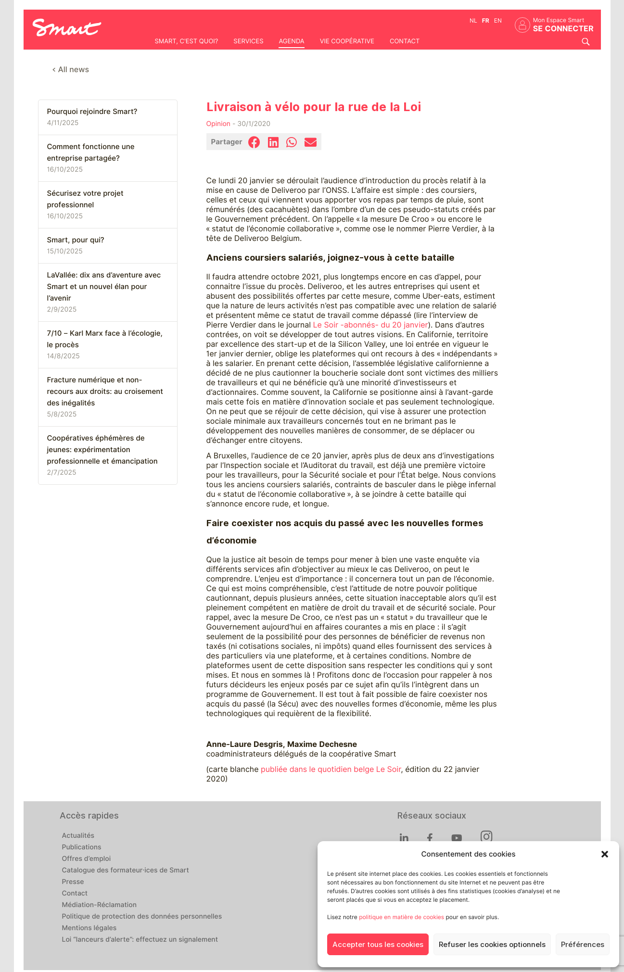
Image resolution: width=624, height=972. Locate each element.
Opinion (218, 124)
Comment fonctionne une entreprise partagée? (91, 152)
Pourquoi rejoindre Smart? (92, 111)
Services (248, 41)
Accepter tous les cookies (377, 944)
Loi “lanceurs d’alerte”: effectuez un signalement (140, 940)
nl (473, 20)
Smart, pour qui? (75, 240)
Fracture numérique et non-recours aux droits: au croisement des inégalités (105, 391)
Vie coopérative (347, 41)
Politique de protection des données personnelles (142, 917)
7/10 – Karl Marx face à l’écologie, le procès (105, 339)
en (498, 20)
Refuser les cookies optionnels (492, 944)
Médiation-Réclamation (99, 905)
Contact (405, 41)
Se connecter (563, 28)
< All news (70, 69)
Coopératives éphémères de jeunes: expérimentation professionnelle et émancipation (102, 450)
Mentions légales (89, 928)
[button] (605, 854)
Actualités (78, 836)
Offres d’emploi (86, 859)
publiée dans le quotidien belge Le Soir (331, 769)
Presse (73, 882)
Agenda (291, 41)
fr (485, 20)
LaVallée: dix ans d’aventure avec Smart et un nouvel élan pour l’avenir (104, 287)
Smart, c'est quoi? (186, 41)
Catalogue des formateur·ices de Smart (125, 870)
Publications (82, 847)
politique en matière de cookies (401, 917)
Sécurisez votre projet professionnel (85, 199)
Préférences (582, 944)
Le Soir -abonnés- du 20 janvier (370, 324)
